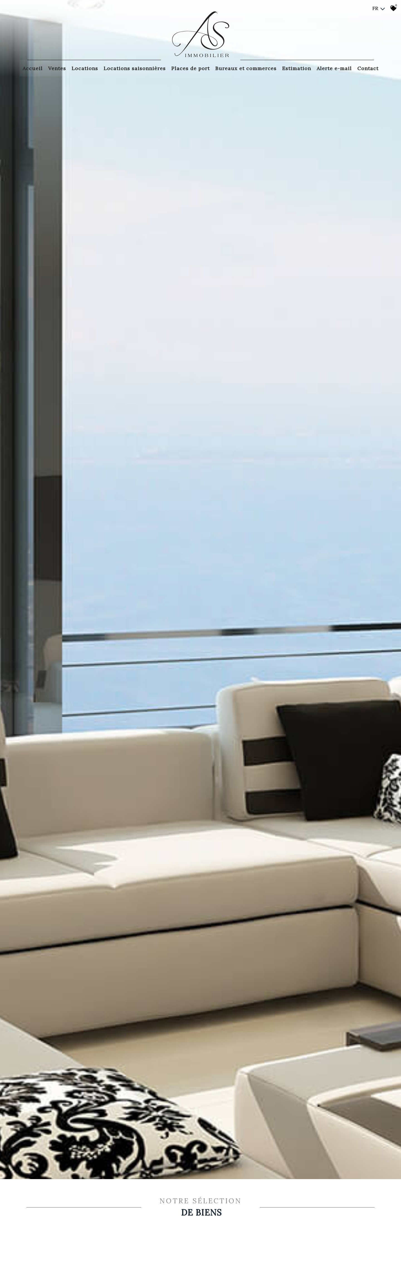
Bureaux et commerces (246, 67)
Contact (367, 67)
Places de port (190, 67)
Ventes (57, 67)
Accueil (33, 67)
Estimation (296, 67)
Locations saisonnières (135, 67)
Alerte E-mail (334, 67)
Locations (85, 67)
